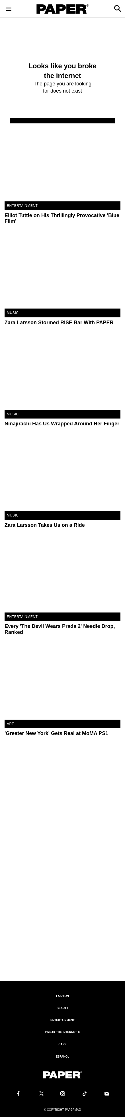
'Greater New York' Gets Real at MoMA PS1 (56, 733)
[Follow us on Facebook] (18, 1093)
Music (13, 313)
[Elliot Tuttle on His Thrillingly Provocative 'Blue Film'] (62, 162)
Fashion (62, 996)
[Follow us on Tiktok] (84, 1093)
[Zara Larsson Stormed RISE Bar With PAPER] (62, 270)
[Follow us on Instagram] (62, 1093)
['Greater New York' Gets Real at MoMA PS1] (62, 680)
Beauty (62, 1008)
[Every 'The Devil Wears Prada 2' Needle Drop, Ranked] (62, 573)
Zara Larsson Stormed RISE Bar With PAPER (59, 322)
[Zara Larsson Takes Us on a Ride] (62, 472)
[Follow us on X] (40, 1093)
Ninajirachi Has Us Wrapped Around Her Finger (62, 424)
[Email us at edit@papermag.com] (106, 1093)
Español (62, 1056)
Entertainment (22, 206)
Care (62, 1044)
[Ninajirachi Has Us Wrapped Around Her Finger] (62, 371)
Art (10, 724)
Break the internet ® (62, 1032)
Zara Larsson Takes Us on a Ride (45, 525)
